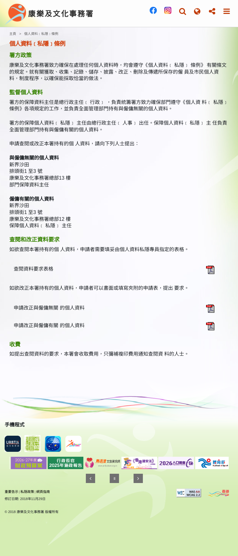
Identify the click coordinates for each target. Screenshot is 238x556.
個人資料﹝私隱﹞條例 (41, 34)
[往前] (90, 478)
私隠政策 (27, 492)
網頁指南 (43, 492)
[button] (182, 11)
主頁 (12, 34)
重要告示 (11, 492)
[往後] (138, 478)
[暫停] (114, 478)
